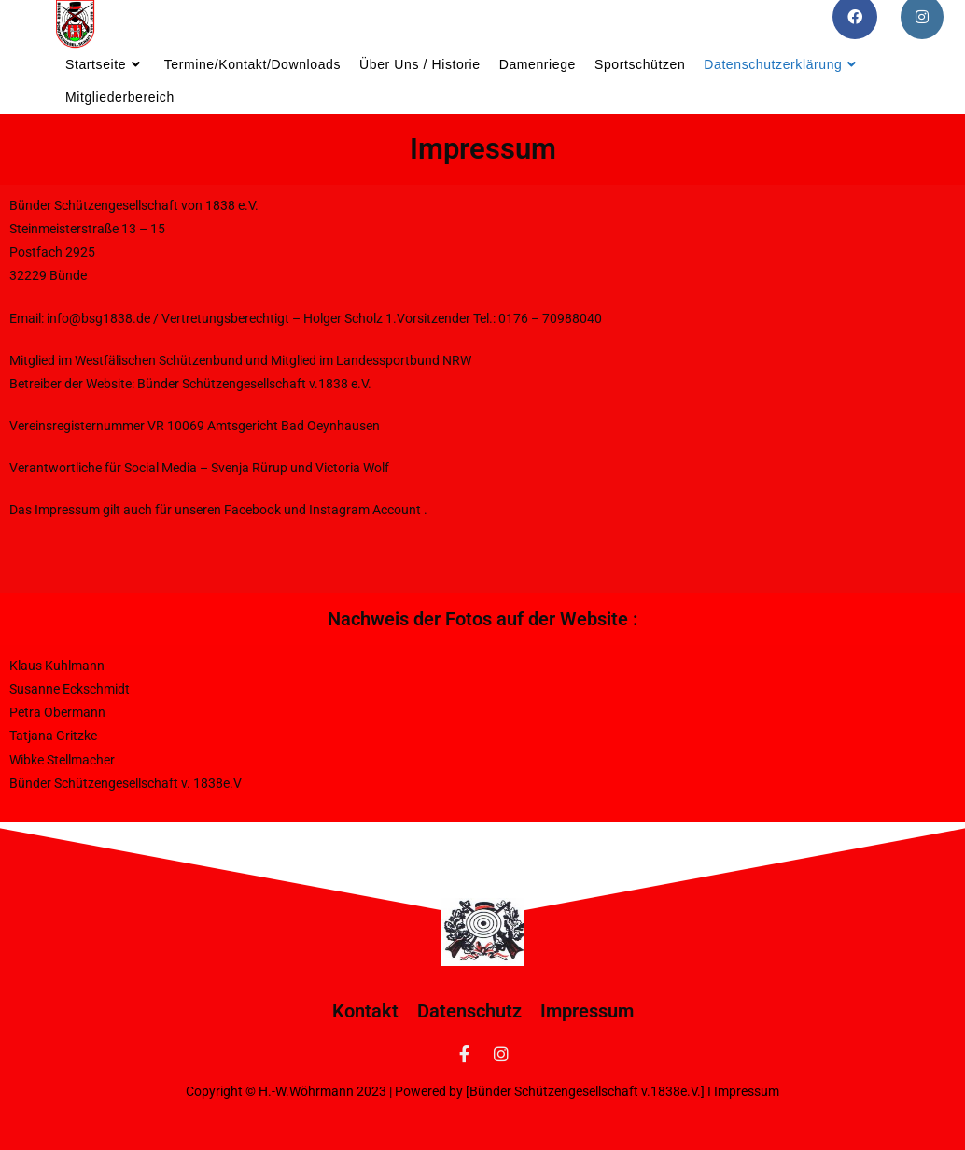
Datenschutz (469, 1011)
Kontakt (365, 1011)
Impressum (587, 1011)
